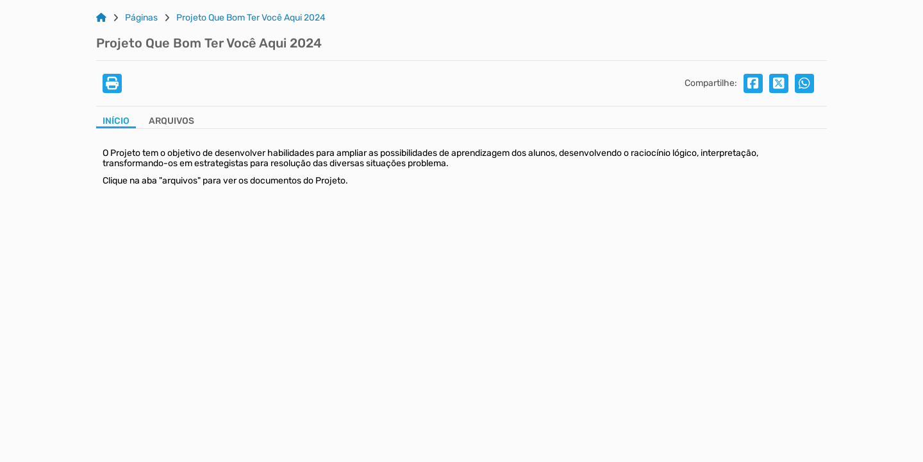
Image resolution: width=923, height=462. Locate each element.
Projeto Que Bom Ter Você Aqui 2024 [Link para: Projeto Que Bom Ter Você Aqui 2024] (251, 18)
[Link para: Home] (101, 18)
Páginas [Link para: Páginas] (141, 18)
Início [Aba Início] (116, 121)
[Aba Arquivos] (171, 122)
